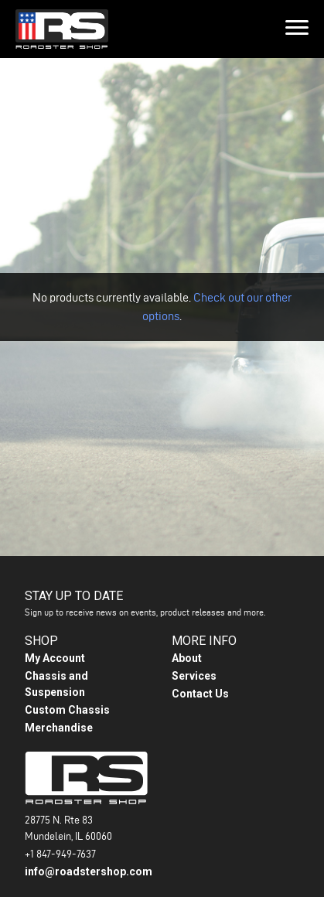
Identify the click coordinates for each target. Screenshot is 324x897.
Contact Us (200, 689)
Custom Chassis (67, 705)
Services (194, 671)
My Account (55, 653)
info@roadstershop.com (88, 867)
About (187, 653)
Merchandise (59, 723)
